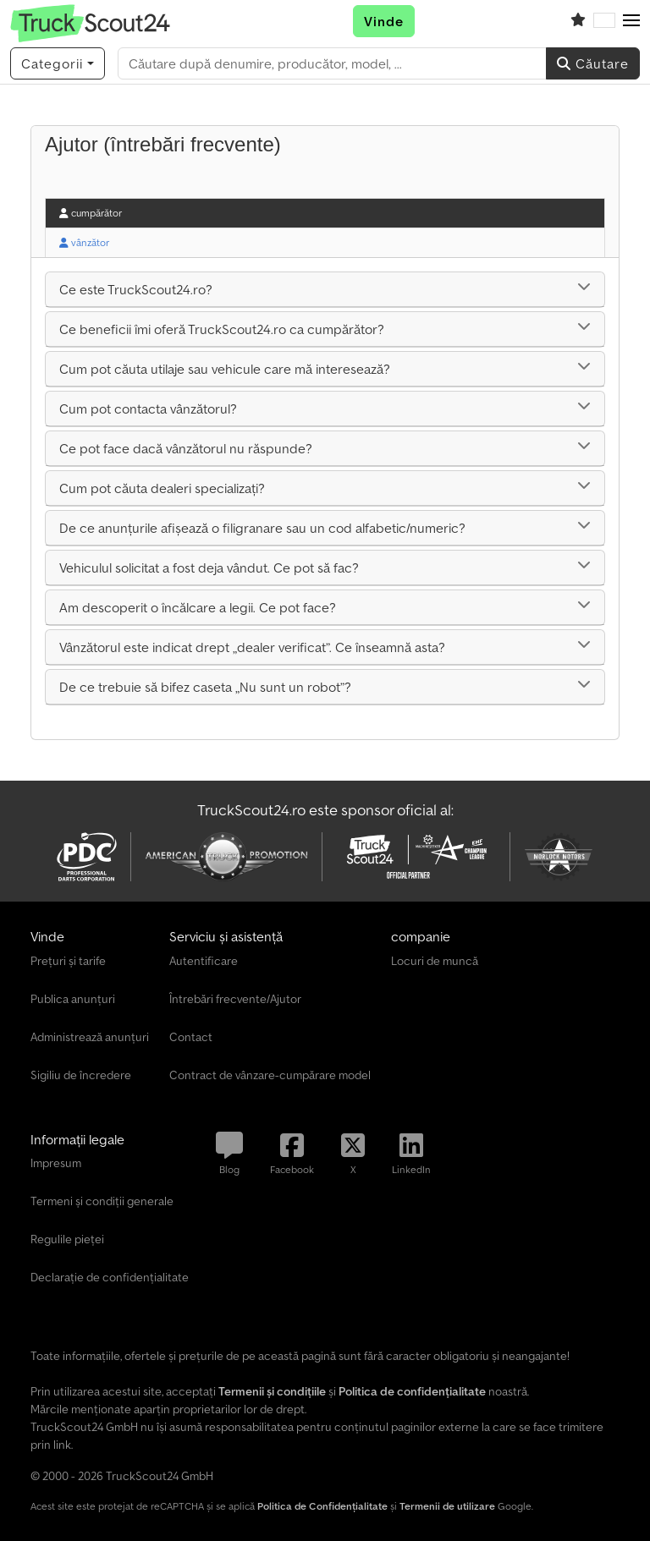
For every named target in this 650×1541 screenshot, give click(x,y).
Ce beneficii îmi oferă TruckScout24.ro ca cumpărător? (221, 329)
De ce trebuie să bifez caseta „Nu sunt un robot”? (205, 686)
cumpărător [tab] (90, 212)
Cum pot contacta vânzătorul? (148, 408)
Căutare (593, 63)
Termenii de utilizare (447, 1506)
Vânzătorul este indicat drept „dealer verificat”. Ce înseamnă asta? (252, 647)
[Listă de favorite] (578, 21)
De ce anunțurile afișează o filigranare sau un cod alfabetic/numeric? (262, 527)
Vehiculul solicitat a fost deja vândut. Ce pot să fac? (209, 567)
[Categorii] (57, 63)
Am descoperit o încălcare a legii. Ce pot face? (197, 607)
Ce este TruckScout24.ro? (135, 289)
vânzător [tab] (84, 242)
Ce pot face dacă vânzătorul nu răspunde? (185, 448)
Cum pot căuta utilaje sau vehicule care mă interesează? (224, 368)
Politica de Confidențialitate (322, 1506)
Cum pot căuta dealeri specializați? (162, 488)
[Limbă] (604, 21)
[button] (631, 21)
